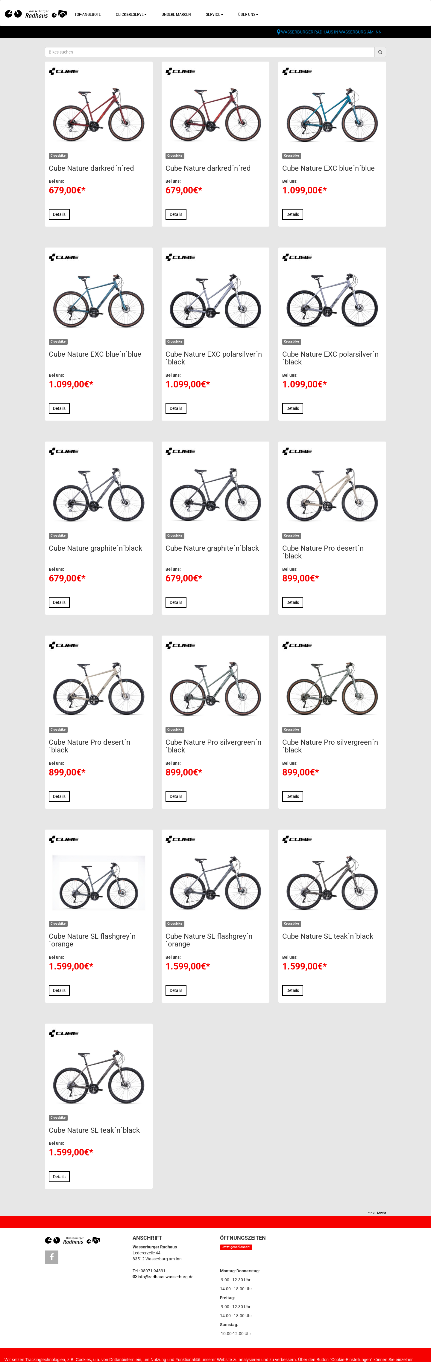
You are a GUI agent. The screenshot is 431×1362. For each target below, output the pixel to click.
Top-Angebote (88, 14)
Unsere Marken (176, 14)
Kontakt (54, 1356)
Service (214, 14)
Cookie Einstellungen (178, 1356)
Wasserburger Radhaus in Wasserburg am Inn (331, 32)
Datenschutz (127, 1356)
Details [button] (59, 214)
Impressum (88, 1356)
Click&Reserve (131, 14)
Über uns (248, 14)
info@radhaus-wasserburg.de (165, 1276)
